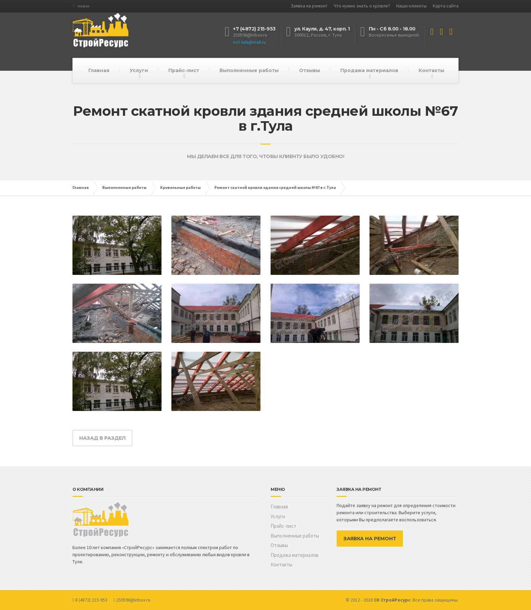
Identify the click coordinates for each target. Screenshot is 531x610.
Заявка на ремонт (309, 6)
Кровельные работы (180, 187)
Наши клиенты (411, 6)
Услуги (139, 70)
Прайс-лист (183, 70)
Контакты (431, 70)
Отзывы (309, 70)
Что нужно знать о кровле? (362, 6)
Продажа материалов (369, 70)
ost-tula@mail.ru (249, 42)
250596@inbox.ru (250, 35)
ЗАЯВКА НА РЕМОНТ (369, 539)
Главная (98, 70)
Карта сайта (446, 6)
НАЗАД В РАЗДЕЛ (102, 438)
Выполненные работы (249, 70)
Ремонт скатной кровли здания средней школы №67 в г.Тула (275, 187)
